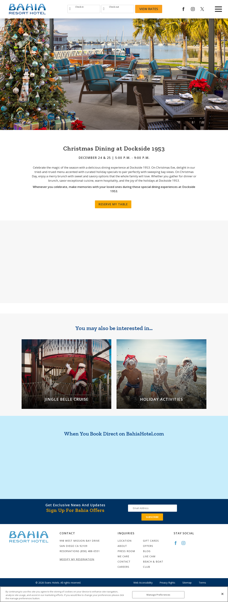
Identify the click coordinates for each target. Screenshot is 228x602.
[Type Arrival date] (83, 9)
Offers (148, 546)
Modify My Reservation (77, 559)
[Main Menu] (218, 9)
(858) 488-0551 (90, 551)
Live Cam (149, 556)
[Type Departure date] (117, 9)
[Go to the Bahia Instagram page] (184, 543)
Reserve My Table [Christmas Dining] (113, 204)
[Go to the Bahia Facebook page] (177, 543)
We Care (123, 556)
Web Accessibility (143, 582)
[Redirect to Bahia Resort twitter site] (204, 9)
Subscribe (152, 517)
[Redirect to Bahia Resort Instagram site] (195, 9)
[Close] (222, 594)
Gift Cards (151, 540)
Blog (146, 551)
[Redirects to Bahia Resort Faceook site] (185, 9)
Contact (124, 561)
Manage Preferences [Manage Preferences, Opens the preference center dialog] (158, 594)
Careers (123, 566)
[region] (114, 594)
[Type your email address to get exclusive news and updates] (152, 508)
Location (125, 540)
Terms (202, 582)
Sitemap (187, 582)
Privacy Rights (167, 582)
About (122, 546)
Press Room (126, 551)
